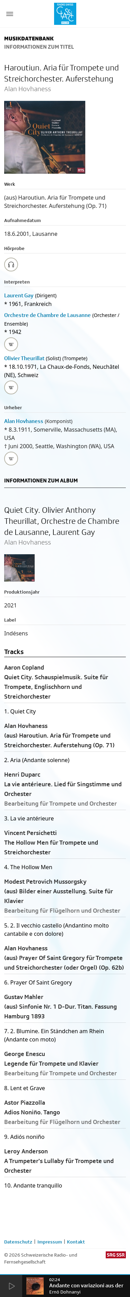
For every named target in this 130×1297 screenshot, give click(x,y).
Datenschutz (18, 1241)
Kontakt (76, 1241)
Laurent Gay (19, 295)
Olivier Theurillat (24, 358)
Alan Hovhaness (23, 421)
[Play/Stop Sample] (11, 264)
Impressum (49, 1241)
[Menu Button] (9, 14)
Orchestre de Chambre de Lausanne (47, 315)
